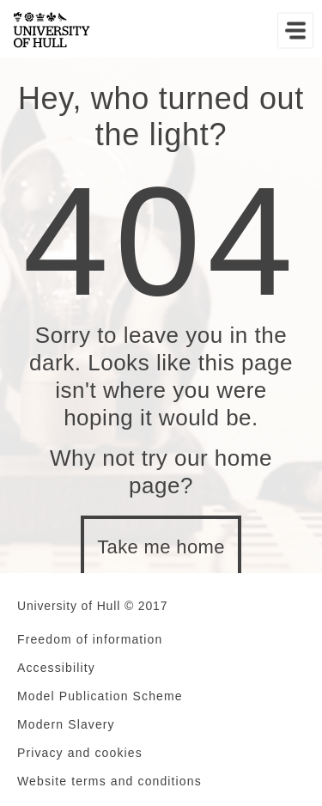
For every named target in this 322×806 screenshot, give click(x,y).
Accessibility (56, 668)
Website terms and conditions (109, 781)
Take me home (161, 547)
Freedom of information (89, 639)
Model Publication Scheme (100, 696)
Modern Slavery (66, 724)
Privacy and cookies (80, 753)
